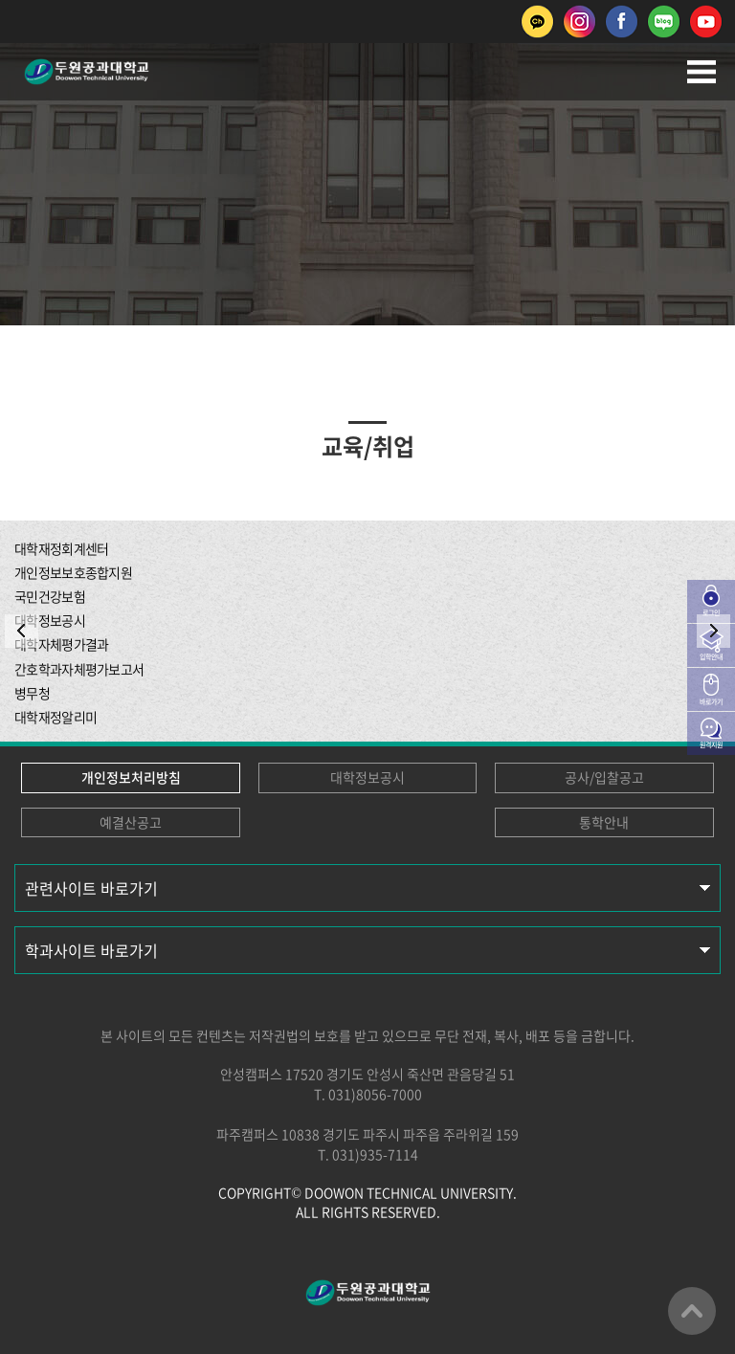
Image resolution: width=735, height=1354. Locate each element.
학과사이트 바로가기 (91, 950)
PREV (21, 631)
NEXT (713, 631)
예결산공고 (131, 822)
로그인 (711, 612)
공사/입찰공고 (604, 777)
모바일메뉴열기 (701, 72)
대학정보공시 (367, 777)
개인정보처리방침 (131, 777)
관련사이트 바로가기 (91, 888)
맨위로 (692, 1311)
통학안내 (604, 822)
